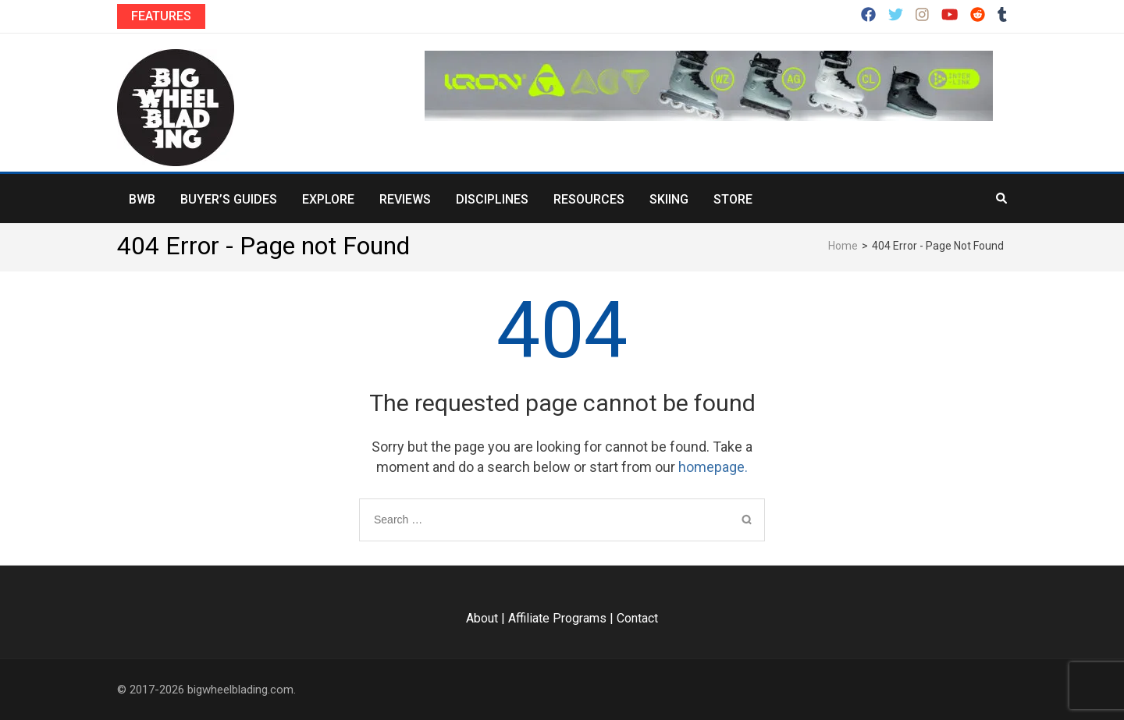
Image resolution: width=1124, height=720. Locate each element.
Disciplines (492, 199)
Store (732, 199)
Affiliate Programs (557, 618)
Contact (637, 618)
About (482, 618)
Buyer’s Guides (228, 199)
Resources (588, 199)
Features (161, 16)
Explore (328, 199)
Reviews (405, 199)
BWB (142, 199)
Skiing (668, 199)
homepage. (713, 467)
